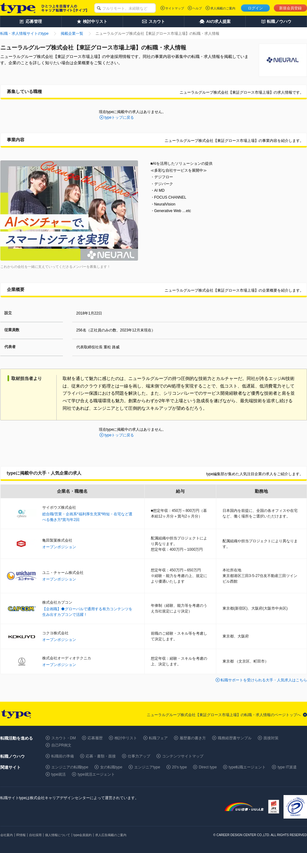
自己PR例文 (61, 745)
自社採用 (35, 835)
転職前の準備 (62, 756)
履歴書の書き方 (193, 738)
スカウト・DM (63, 738)
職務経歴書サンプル (235, 738)
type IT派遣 (287, 767)
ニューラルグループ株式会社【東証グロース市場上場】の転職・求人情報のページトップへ (224, 715)
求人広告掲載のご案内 (110, 835)
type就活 (58, 774)
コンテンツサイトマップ (182, 756)
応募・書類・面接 (101, 756)
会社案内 (6, 835)
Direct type (208, 767)
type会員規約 (83, 835)
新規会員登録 (290, 8)
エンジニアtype (147, 767)
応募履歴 (95, 738)
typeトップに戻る (119, 117)
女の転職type (111, 767)
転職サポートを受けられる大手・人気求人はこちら (264, 680)
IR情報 (21, 835)
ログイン (255, 8)
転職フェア (158, 738)
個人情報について (57, 835)
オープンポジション (59, 547)
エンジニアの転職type (70, 767)
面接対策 (271, 738)
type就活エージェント (96, 774)
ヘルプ (197, 8)
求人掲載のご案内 (222, 8)
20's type (179, 767)
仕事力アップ (139, 756)
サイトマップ (174, 8)
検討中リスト (126, 738)
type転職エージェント (247, 767)
